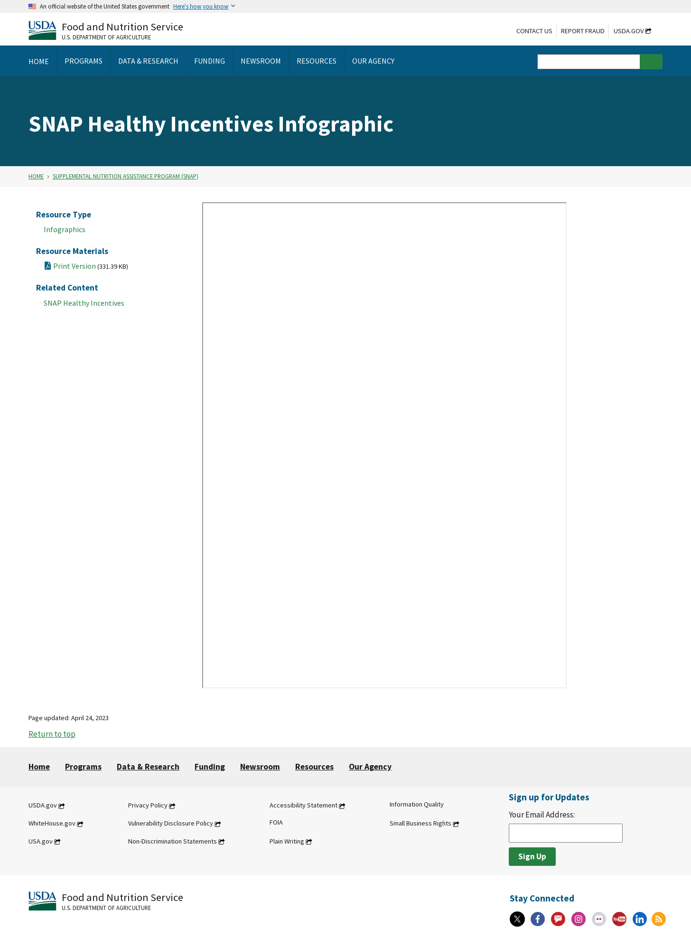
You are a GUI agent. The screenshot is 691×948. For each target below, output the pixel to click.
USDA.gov (629, 31)
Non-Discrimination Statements (172, 841)
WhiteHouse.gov (51, 823)
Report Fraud (583, 31)
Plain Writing (287, 841)
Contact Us (534, 31)
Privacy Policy (148, 805)
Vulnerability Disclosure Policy (170, 823)
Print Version (90, 266)
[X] (517, 919)
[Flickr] (599, 919)
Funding (210, 766)
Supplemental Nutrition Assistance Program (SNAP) (125, 176)
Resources (314, 766)
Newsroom (260, 766)
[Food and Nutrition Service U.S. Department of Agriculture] (105, 30)
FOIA (276, 822)
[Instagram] (578, 919)
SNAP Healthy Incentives (84, 303)
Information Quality (417, 804)
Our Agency (370, 766)
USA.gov (40, 841)
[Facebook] (537, 919)
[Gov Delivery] (558, 919)
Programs (83, 766)
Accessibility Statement (303, 805)
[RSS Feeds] (658, 919)
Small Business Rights (420, 823)
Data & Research (148, 766)
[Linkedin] (639, 919)
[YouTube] (619, 919)
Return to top (51, 734)
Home (36, 176)
